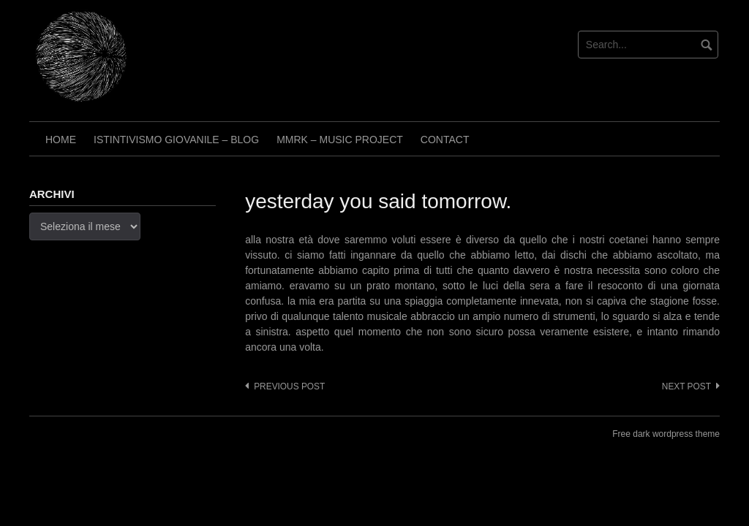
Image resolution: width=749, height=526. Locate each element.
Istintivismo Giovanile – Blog (176, 139)
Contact (445, 139)
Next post (686, 386)
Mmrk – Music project (339, 139)
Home (60, 139)
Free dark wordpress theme (666, 434)
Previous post (289, 386)
